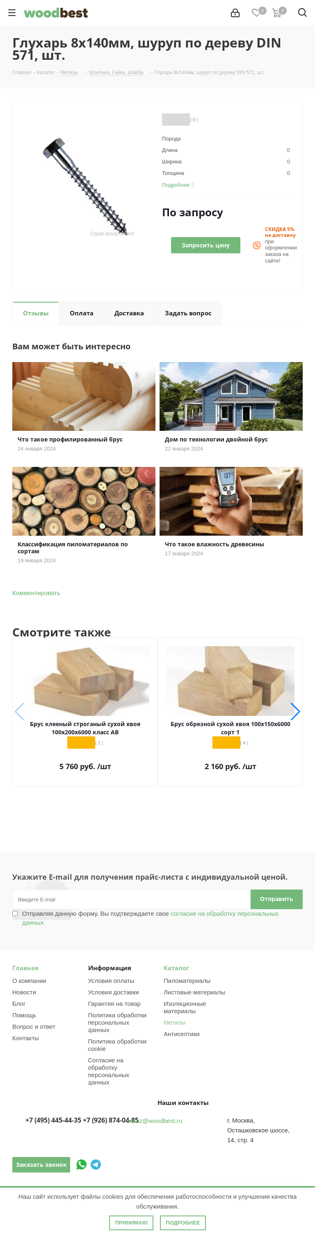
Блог (18, 1003)
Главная (25, 968)
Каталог (176, 968)
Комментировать (36, 592)
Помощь (24, 1015)
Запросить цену (206, 245)
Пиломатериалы (187, 980)
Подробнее (183, 1223)
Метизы (174, 1022)
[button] (295, 712)
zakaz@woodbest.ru (154, 1120)
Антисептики (182, 1033)
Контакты (25, 1038)
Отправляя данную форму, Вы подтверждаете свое (150, 918)
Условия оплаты (111, 980)
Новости (24, 992)
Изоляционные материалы (185, 1007)
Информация (109, 968)
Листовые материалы (194, 992)
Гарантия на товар (114, 1003)
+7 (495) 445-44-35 (53, 1120)
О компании (29, 980)
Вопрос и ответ (33, 1026)
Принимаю (131, 1223)
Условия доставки (113, 992)
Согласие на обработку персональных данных (109, 1071)
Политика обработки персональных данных (117, 1022)
